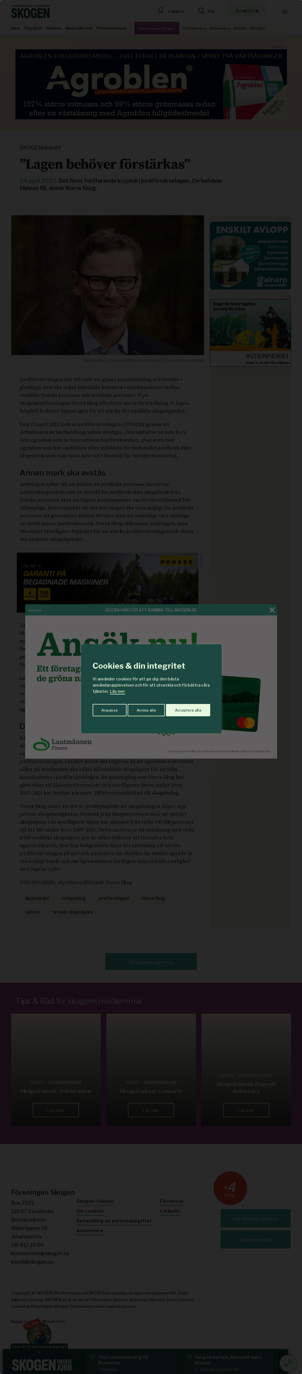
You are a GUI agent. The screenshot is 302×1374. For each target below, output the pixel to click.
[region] (151, 687)
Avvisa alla (145, 708)
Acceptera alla (188, 708)
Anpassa (108, 708)
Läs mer (117, 691)
